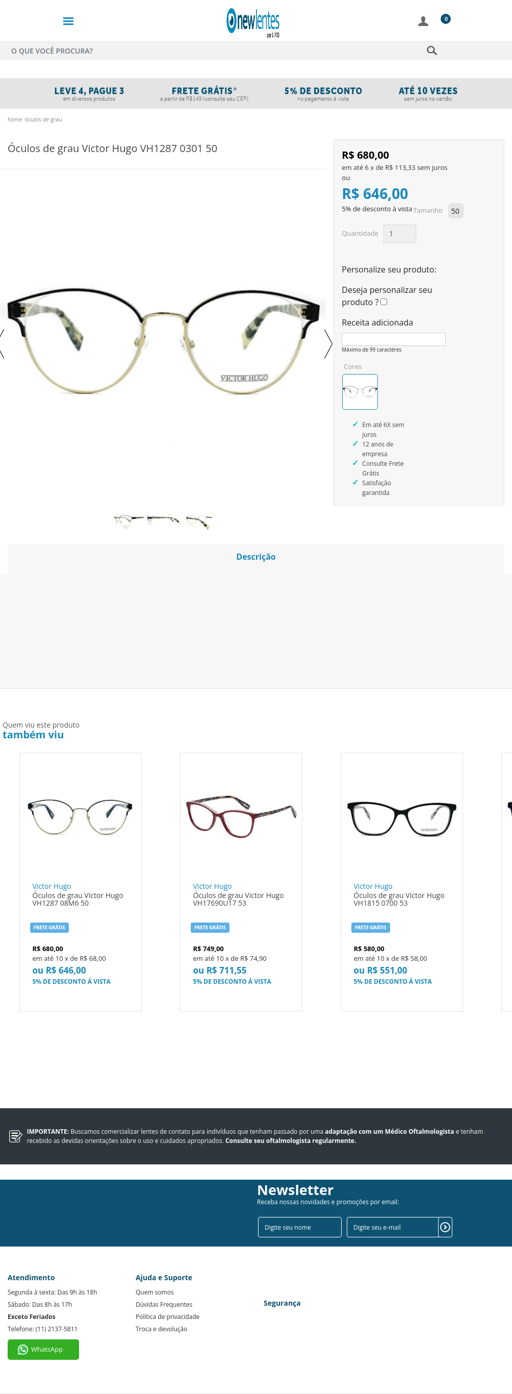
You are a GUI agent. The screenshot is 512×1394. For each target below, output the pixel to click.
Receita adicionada (377, 322)
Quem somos (155, 1292)
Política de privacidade (167, 1316)
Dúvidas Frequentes (164, 1304)
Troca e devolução (161, 1329)
